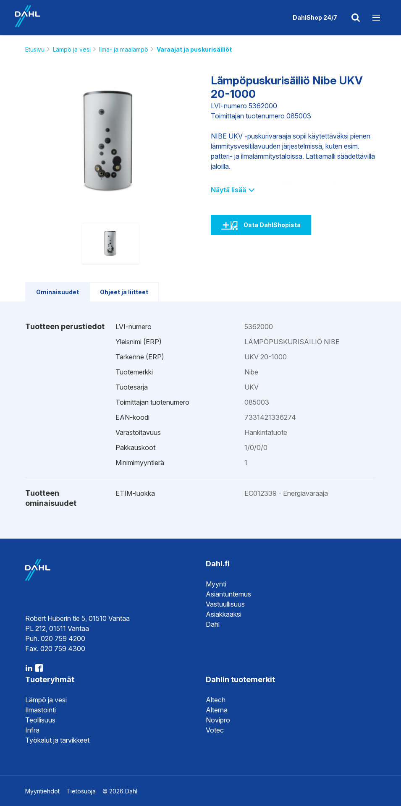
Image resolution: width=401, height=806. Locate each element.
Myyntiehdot (42, 791)
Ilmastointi (40, 710)
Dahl (213, 624)
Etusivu (35, 49)
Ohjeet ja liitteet (124, 292)
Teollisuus (40, 720)
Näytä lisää (232, 190)
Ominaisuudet (57, 292)
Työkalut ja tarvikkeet (57, 740)
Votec (215, 730)
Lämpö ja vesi (72, 49)
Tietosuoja (81, 791)
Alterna (217, 710)
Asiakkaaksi (223, 614)
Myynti (216, 584)
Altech (215, 700)
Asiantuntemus (228, 594)
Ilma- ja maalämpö (123, 49)
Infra (32, 730)
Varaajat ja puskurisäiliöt (194, 49)
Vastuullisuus (225, 604)
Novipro (218, 720)
